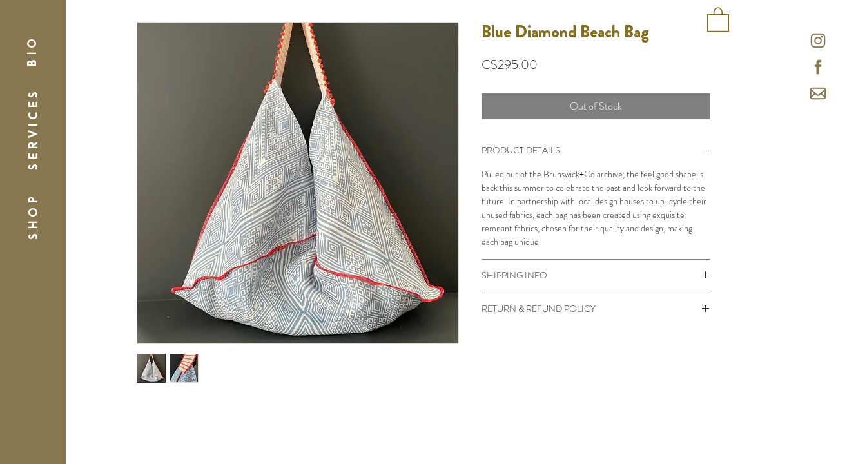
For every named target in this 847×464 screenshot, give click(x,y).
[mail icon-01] (818, 93)
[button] (31, 50)
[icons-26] (818, 40)
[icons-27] (818, 67)
